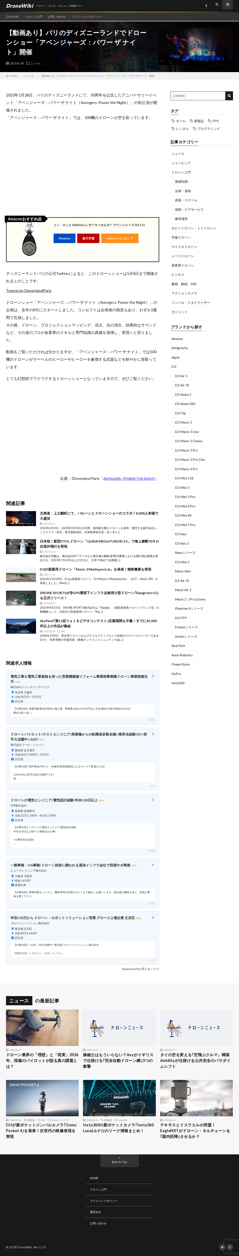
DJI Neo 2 (182, 543)
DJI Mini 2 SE (184, 478)
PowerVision (180, 664)
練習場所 (181, 219)
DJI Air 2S (182, 581)
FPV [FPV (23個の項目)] (215, 121)
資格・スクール (186, 200)
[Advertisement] (202, 723)
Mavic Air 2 (183, 590)
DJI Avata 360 (185, 404)
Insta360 (178, 683)
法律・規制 (183, 191)
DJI (173, 366)
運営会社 (96, 1211)
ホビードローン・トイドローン (193, 228)
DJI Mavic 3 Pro (186, 450)
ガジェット (179, 312)
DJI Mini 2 (182, 562)
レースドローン (182, 256)
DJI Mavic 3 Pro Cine (190, 459)
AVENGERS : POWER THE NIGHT (129, 478)
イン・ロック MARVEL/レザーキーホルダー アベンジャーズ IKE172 (99, 225)
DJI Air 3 (181, 376)
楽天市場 (88, 238)
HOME (14, 16)
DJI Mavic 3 (183, 422)
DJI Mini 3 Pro (185, 497)
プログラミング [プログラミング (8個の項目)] (208, 128)
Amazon (64, 238)
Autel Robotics (182, 655)
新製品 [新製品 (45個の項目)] (199, 121)
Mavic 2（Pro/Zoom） (191, 599)
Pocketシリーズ (186, 627)
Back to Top (119, 1162)
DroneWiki (24, 1246)
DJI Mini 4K (183, 515)
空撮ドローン (181, 237)
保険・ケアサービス (189, 209)
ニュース (36, 63)
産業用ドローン (182, 265)
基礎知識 (181, 181)
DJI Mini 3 (182, 487)
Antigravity (179, 348)
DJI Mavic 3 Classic (189, 441)
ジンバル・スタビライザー (190, 302)
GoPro (176, 674)
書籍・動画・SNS (184, 284)
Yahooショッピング (119, 238)
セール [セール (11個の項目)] (181, 121)
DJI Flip (180, 413)
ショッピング (181, 163)
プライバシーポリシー (90, 16)
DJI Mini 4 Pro (185, 506)
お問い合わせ (59, 16)
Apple (175, 357)
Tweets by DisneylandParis (28, 290)
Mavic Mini (183, 571)
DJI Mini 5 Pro (185, 525)
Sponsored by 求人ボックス (140, 969)
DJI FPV (181, 618)
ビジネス (177, 274)
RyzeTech (178, 646)
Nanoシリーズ (185, 553)
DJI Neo (180, 534)
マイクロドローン (184, 247)
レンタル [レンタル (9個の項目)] (182, 128)
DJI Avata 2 (183, 394)
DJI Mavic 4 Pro (186, 469)
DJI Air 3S (182, 385)
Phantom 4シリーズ (189, 608)
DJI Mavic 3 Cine (187, 432)
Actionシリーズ (186, 636)
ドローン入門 (35, 16)
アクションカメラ (184, 293)
